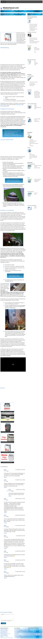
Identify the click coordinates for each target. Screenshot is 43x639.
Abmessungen (36, 63)
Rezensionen (29, 89)
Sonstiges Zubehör (36, 121)
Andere (35, 64)
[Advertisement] (13, 23)
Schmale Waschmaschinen (37, 107)
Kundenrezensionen (16, 633)
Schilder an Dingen (32, 154)
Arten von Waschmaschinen (31, 103)
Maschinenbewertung (32, 84)
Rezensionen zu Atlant (37, 93)
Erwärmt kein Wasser (32, 27)
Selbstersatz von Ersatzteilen (3, 629)
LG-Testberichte (36, 91)
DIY (30, 144)
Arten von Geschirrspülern (31, 205)
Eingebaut (35, 206)
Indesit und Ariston (36, 48)
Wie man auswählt (31, 83)
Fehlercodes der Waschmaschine (4, 630)
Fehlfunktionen (29, 18)
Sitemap (29, 630)
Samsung (35, 47)
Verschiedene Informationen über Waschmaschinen (6, 637)
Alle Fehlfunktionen (32, 30)
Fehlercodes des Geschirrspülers (18, 630)
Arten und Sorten (16, 634)
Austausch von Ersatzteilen (31, 32)
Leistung (35, 62)
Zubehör (28, 117)
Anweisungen (31, 139)
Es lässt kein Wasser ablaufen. (33, 24)
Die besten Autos (31, 85)
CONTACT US (30, 631)
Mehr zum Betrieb (31, 142)
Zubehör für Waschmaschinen (4, 635)
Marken (13, 11)
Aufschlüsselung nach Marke (3, 631)
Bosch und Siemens (36, 49)
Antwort (5, 477)
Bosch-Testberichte (36, 94)
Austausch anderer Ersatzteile (33, 42)
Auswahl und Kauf (30, 76)
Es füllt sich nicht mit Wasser (33, 26)
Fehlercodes (35, 166)
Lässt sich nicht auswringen (33, 25)
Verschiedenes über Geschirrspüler (18, 637)
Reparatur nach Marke (37, 167)
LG (34, 50)
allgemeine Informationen (31, 59)
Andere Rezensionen (37, 97)
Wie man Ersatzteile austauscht (18, 629)
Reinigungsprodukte (37, 180)
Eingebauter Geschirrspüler (17, 635)
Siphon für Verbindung (37, 118)
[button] (3, 2)
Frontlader (35, 106)
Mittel (30, 153)
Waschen (28, 147)
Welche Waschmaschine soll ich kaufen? (5, 633)
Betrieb (28, 133)
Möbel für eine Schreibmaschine (33, 143)
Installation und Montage (37, 179)
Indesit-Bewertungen (37, 92)
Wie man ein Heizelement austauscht (34, 41)
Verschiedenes (31, 145)
